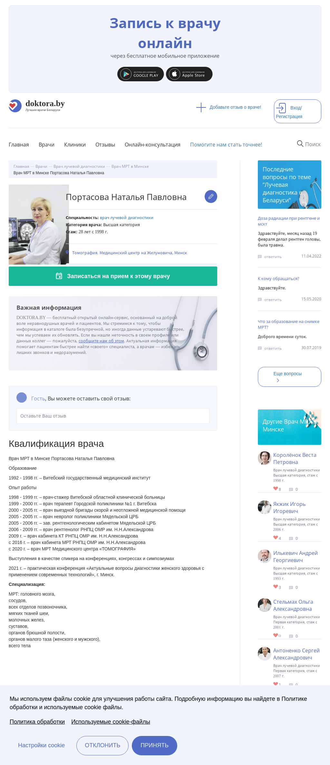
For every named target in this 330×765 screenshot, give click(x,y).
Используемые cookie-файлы (110, 722)
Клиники (75, 144)
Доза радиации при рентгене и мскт (289, 221)
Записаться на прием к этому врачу (118, 276)
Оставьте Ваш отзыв (112, 416)
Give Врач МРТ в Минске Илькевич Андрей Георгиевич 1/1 (276, 587)
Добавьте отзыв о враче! (228, 107)
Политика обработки (37, 722)
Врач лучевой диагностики (126, 217)
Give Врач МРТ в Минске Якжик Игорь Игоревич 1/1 (276, 538)
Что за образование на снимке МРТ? (288, 324)
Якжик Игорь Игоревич (289, 507)
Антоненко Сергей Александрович (296, 654)
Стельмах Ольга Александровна (293, 605)
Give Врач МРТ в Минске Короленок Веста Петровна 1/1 (276, 489)
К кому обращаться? (278, 278)
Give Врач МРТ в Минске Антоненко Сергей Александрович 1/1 (276, 684)
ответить (273, 256)
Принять (155, 745)
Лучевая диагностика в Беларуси (282, 192)
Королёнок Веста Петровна (294, 458)
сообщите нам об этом (101, 340)
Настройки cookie (41, 745)
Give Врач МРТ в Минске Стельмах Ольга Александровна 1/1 (276, 635)
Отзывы (105, 144)
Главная (19, 144)
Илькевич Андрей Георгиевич (295, 556)
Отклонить (102, 745)
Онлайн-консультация (152, 144)
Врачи (46, 144)
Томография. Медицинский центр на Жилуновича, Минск (129, 252)
